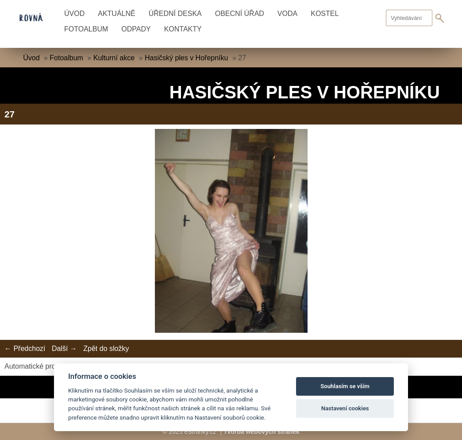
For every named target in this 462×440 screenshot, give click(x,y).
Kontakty (183, 29)
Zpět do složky (106, 348)
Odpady (135, 29)
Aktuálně (116, 13)
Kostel (325, 13)
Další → (64, 348)
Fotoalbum (86, 29)
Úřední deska (175, 13)
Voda (287, 13)
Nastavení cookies (345, 408)
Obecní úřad (239, 13)
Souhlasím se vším (345, 386)
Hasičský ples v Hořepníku (186, 58)
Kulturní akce (114, 58)
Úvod (74, 13)
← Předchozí (24, 348)
